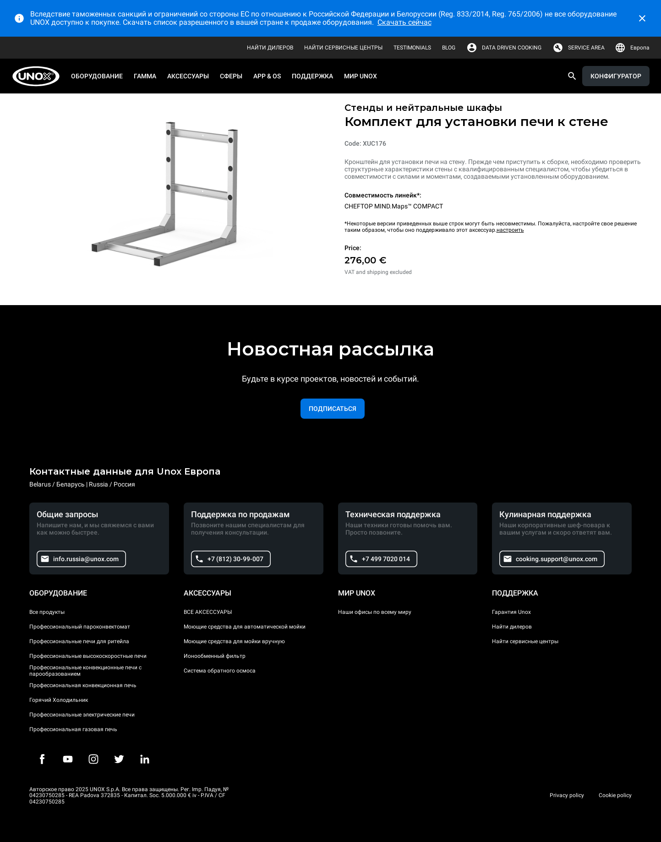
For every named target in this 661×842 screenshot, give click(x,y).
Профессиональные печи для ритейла (79, 641)
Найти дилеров (512, 626)
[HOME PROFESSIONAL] (39, 76)
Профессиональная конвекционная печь (83, 685)
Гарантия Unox (511, 612)
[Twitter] (119, 759)
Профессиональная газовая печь (73, 729)
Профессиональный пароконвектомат (79, 626)
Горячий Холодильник (58, 700)
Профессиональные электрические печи (82, 714)
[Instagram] (93, 759)
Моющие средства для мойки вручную (234, 641)
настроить (510, 230)
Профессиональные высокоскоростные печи (88, 656)
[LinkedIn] (145, 759)
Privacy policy (567, 795)
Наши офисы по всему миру (374, 612)
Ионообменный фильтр (215, 656)
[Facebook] (42, 759)
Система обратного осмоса (220, 670)
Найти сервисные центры (525, 641)
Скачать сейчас (404, 22)
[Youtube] (68, 759)
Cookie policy (615, 795)
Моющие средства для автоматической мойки (245, 626)
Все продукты (47, 612)
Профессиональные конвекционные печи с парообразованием (85, 670)
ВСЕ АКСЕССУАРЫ (208, 612)
